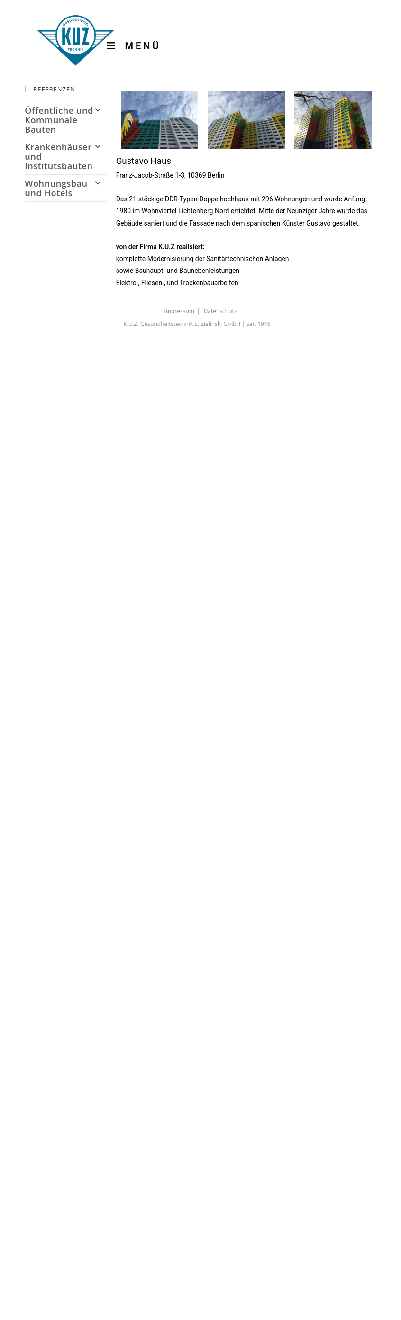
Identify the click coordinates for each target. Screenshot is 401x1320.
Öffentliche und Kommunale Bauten (65, 120)
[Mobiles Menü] (141, 45)
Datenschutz (220, 311)
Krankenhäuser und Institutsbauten (65, 156)
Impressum (179, 311)
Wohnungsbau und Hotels (65, 188)
